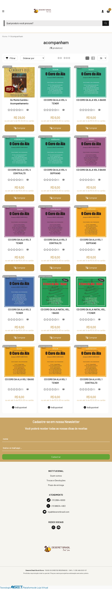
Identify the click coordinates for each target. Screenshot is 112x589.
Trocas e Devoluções (56, 480)
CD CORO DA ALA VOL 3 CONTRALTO (55, 241)
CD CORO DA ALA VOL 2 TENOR (19, 311)
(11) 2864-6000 (56, 500)
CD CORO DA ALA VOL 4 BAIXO (91, 99)
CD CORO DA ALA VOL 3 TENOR (19, 241)
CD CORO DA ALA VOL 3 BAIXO (91, 169)
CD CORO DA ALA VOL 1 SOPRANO (91, 241)
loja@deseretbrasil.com (56, 512)
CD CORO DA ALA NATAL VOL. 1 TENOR (91, 311)
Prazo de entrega (56, 485)
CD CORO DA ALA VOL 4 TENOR (55, 101)
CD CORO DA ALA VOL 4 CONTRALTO (19, 171)
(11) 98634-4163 (56, 506)
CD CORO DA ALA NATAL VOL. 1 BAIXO (55, 311)
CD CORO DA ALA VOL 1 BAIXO (19, 379)
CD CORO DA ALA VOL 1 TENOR (55, 381)
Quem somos (56, 475)
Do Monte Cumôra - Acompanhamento (19, 101)
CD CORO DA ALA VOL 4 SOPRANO (55, 171)
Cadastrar (56, 457)
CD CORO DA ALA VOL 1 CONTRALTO (91, 381)
